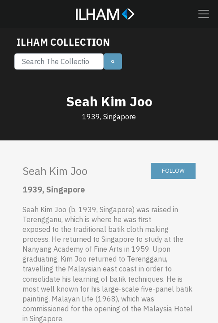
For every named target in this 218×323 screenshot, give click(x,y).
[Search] (59, 61)
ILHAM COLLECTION (63, 42)
